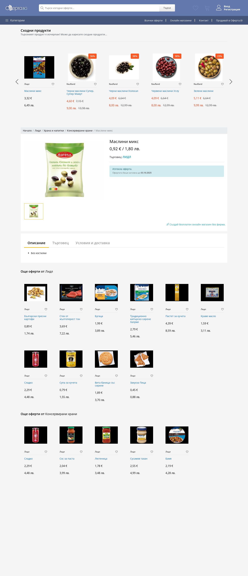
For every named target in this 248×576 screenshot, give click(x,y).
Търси (167, 7)
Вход (227, 6)
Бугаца (99, 316)
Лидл (26, 84)
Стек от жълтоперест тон (70, 318)
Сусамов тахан (138, 458)
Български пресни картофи (35, 318)
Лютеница (101, 458)
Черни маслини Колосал (123, 91)
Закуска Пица (138, 382)
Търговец (60, 243)
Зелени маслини (203, 91)
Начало (27, 130)
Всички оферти (153, 20)
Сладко (28, 382)
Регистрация (232, 9)
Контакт (204, 20)
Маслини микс (33, 91)
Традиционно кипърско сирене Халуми (140, 319)
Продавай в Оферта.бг (229, 20)
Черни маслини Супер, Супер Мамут (80, 92)
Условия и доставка (93, 243)
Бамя (169, 458)
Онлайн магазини (181, 20)
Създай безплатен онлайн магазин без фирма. (196, 224)
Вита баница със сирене (105, 384)
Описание (36, 243)
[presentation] (17, 81)
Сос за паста (67, 458)
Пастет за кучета (175, 316)
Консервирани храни (79, 130)
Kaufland (71, 84)
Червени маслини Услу (165, 91)
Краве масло (208, 316)
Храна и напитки (54, 130)
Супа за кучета (68, 382)
